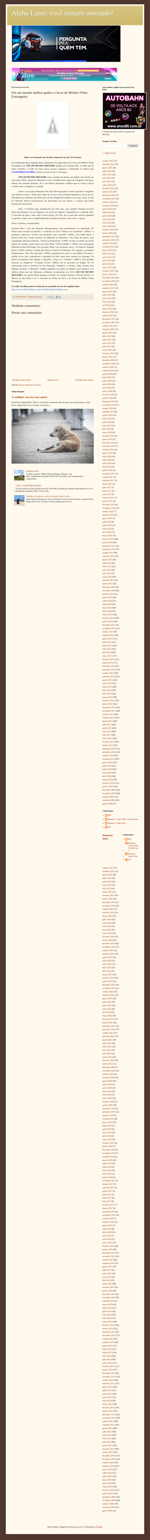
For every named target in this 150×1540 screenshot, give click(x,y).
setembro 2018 (108, 450)
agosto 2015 (107, 560)
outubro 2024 (107, 202)
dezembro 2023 (108, 236)
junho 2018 (106, 460)
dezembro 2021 (108, 319)
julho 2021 (106, 336)
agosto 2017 (107, 484)
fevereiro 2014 (108, 618)
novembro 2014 (108, 591)
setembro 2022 (108, 288)
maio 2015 (106, 570)
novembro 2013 (108, 628)
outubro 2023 (107, 243)
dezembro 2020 (108, 360)
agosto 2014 (107, 597)
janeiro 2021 (107, 357)
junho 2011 (106, 728)
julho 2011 (106, 725)
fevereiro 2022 (108, 312)
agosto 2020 (107, 374)
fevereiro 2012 (108, 700)
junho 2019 (106, 422)
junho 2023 (106, 257)
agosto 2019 (107, 415)
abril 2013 (106, 652)
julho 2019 (106, 419)
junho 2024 (106, 216)
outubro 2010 (107, 755)
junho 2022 (106, 298)
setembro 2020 (108, 371)
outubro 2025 (107, 161)
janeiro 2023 (107, 274)
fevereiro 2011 (108, 742)
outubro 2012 (107, 673)
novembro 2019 (108, 405)
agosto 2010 (107, 762)
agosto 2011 (107, 721)
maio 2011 (106, 731)
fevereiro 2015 (108, 580)
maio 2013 (106, 649)
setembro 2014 (108, 594)
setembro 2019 (108, 412)
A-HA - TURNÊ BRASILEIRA (28, 486)
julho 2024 (106, 212)
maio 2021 (106, 343)
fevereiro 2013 (108, 659)
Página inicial (53, 380)
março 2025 (107, 185)
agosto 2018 (107, 453)
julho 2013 (106, 642)
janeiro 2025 (107, 192)
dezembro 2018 (108, 443)
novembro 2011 (108, 711)
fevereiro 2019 (108, 436)
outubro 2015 (107, 553)
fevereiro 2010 (108, 783)
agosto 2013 (107, 639)
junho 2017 (106, 491)
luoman (80, 1527)
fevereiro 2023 (108, 271)
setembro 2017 (108, 480)
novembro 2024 (108, 199)
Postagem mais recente (21, 380)
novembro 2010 (108, 752)
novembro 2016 (108, 508)
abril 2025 (106, 181)
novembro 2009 (108, 793)
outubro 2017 (107, 477)
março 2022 (107, 309)
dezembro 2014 (108, 587)
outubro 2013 (107, 632)
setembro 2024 (108, 206)
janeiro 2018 (107, 470)
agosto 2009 (107, 804)
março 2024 (107, 226)
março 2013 (107, 656)
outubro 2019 (107, 408)
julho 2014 (106, 601)
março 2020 (107, 391)
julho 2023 (106, 254)
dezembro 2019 (108, 401)
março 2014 (107, 614)
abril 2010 (106, 776)
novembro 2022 (108, 281)
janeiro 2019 (107, 439)
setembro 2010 (108, 759)
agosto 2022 (107, 291)
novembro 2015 (108, 549)
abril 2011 (106, 735)
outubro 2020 (107, 367)
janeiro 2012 (107, 704)
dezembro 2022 (108, 278)
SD (109, 827)
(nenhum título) (32, 471)
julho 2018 (106, 456)
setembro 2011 (108, 718)
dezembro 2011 (108, 707)
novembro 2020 (108, 364)
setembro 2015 (108, 556)
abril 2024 (106, 223)
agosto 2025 (107, 168)
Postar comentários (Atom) (30, 385)
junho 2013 (106, 646)
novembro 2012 (108, 670)
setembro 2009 (108, 800)
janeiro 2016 (107, 542)
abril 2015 (106, 573)
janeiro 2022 (107, 315)
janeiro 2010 (107, 786)
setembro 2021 (108, 329)
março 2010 (107, 780)
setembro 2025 (108, 164)
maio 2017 (106, 494)
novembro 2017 (108, 474)
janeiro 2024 (107, 233)
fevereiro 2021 (108, 353)
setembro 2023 (108, 247)
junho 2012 (106, 687)
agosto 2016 (107, 518)
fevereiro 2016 (108, 539)
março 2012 (107, 697)
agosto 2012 (107, 680)
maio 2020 (106, 384)
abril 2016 (106, 532)
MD (109, 815)
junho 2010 (106, 769)
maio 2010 (106, 773)
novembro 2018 (108, 446)
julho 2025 (106, 171)
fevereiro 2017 (108, 498)
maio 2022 (106, 302)
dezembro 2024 (108, 195)
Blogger (99, 1527)
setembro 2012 (108, 676)
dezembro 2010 (108, 749)
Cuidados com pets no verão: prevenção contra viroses (48, 496)
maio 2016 (106, 529)
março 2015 (107, 577)
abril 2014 (106, 611)
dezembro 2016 (108, 505)
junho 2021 (106, 340)
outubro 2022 (107, 285)
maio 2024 (106, 219)
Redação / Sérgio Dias (117, 823)
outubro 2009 (107, 797)
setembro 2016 (108, 515)
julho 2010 (106, 766)
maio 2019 (106, 426)
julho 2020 (106, 377)
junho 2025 (106, 174)
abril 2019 (106, 429)
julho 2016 (106, 522)
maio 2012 (106, 690)
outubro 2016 (107, 511)
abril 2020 (106, 388)
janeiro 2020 (107, 398)
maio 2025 (106, 178)
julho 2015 (106, 563)
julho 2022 (106, 295)
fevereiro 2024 (108, 230)
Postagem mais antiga (84, 380)
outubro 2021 (107, 326)
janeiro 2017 (107, 501)
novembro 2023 (108, 240)
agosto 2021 (107, 333)
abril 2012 (106, 694)
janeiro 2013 (107, 663)
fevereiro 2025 (108, 188)
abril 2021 (106, 346)
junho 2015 (106, 566)
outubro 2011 (107, 714)
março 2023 (107, 267)
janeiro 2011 (107, 745)
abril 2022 (106, 305)
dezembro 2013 (108, 625)
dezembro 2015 (108, 546)
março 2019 (107, 432)
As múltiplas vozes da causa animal (29, 397)
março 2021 (107, 350)
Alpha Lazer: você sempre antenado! (62, 13)
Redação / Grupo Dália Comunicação (123, 819)
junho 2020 (106, 381)
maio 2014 (106, 608)
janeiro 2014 (107, 621)
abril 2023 (106, 264)
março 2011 (107, 738)
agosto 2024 (107, 209)
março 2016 (107, 535)
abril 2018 (106, 467)
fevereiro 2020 (108, 394)
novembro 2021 (108, 322)
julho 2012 (106, 683)
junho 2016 (106, 525)
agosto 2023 (107, 250)
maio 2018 (106, 463)
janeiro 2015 (107, 584)
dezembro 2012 (108, 666)
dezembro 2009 (108, 790)
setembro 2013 (108, 635)
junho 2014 (106, 604)
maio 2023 (106, 260)
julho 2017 (106, 487)
